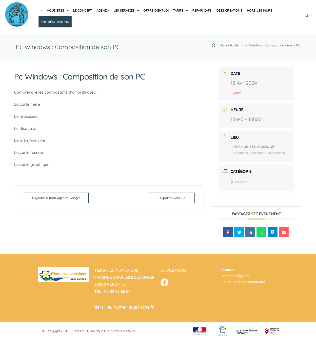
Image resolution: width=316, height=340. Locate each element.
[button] (306, 15)
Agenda (103, 10)
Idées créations (229, 10)
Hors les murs (259, 10)
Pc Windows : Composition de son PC (272, 45)
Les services (126, 10)
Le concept (82, 10)
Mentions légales (235, 276)
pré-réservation (55, 22)
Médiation (240, 182)
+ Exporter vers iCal (171, 198)
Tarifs (180, 10)
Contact (227, 269)
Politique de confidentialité (243, 282)
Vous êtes (58, 10)
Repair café (201, 10)
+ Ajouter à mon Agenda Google (56, 198)
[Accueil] (213, 45)
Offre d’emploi (156, 10)
